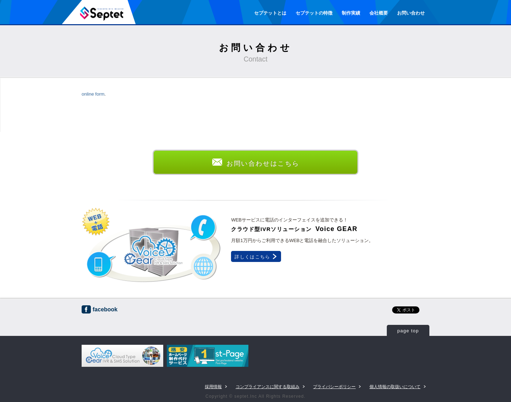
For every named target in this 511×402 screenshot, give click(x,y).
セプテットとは (270, 12)
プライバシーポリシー (334, 386)
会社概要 (378, 12)
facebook (99, 309)
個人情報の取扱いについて (395, 386)
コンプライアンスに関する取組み (268, 386)
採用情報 (213, 386)
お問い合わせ (411, 12)
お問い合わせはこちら (255, 163)
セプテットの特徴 (314, 12)
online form (93, 94)
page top (408, 330)
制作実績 (351, 12)
